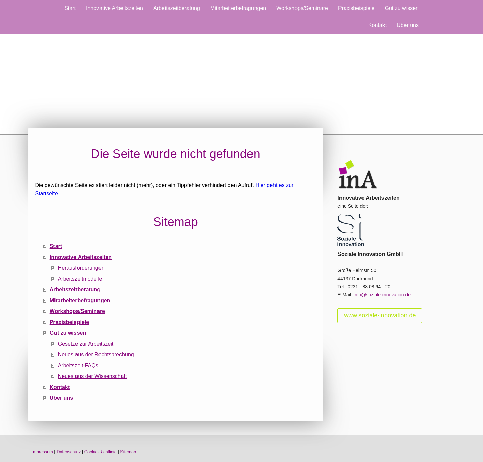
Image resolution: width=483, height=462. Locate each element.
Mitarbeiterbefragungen (238, 8)
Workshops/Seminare (302, 8)
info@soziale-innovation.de (382, 295)
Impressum (42, 451)
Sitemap (128, 451)
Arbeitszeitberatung (176, 8)
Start (70, 8)
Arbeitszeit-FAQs (78, 365)
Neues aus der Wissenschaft (92, 376)
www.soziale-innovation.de (380, 315)
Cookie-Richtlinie (100, 451)
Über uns (408, 25)
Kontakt (377, 25)
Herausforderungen (81, 268)
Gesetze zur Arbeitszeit (86, 344)
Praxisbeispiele (356, 8)
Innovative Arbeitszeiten (114, 8)
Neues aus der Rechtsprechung (96, 354)
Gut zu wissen (402, 8)
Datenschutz (69, 451)
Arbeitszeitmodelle (80, 279)
